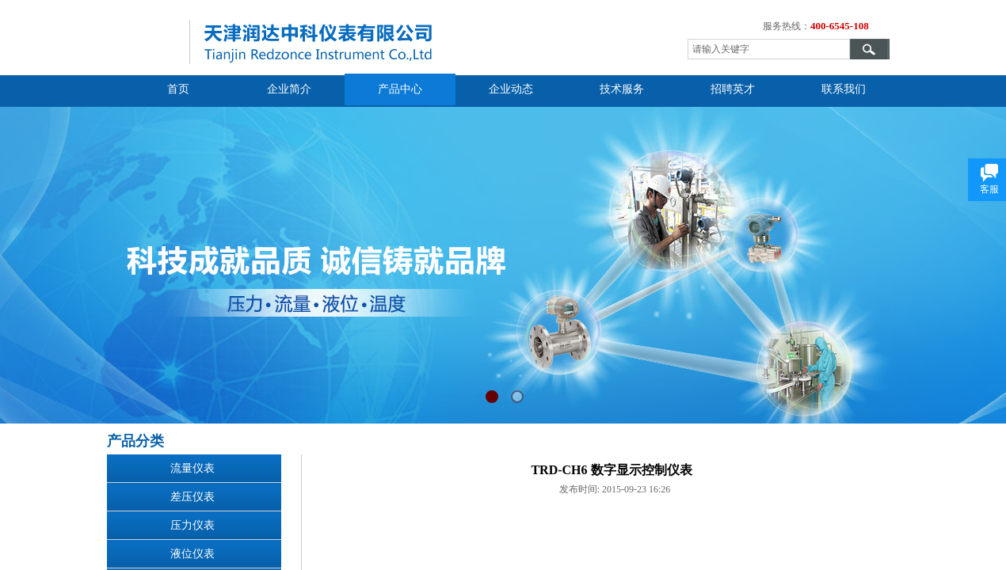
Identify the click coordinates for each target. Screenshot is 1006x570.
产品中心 (400, 89)
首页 (178, 89)
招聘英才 (733, 89)
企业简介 (289, 89)
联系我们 (843, 89)
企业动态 (511, 89)
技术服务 (622, 89)
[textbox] (769, 49)
